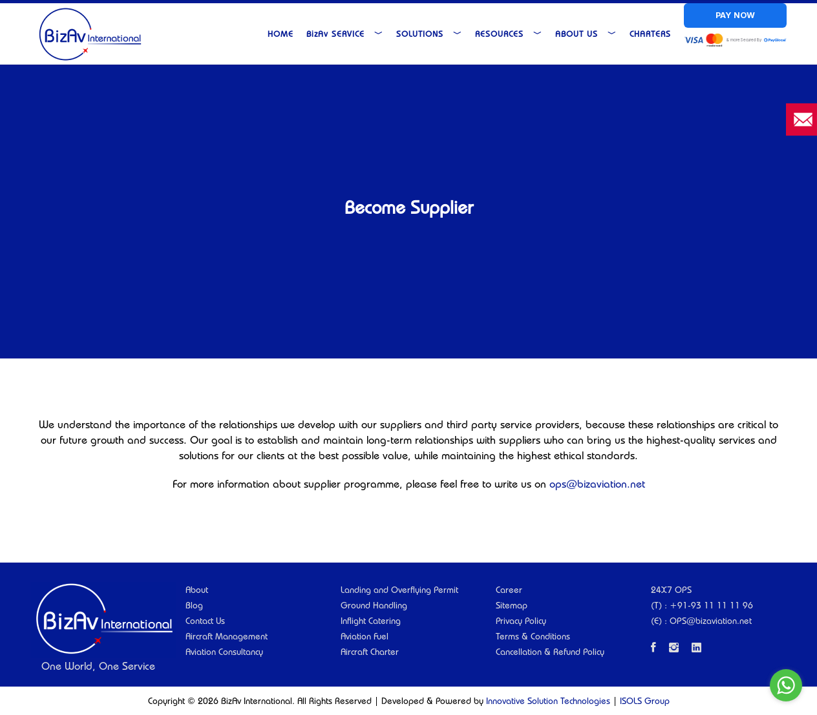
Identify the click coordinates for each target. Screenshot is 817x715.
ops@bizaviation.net (597, 483)
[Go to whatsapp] (786, 685)
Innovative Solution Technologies (548, 701)
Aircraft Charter (370, 652)
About (197, 590)
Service (344, 33)
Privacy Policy (521, 621)
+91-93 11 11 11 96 (711, 605)
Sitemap (511, 605)
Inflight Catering (371, 621)
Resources (508, 33)
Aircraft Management (227, 636)
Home (280, 33)
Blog (194, 605)
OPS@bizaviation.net (711, 621)
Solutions (429, 33)
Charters (650, 33)
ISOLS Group (645, 701)
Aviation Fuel (364, 636)
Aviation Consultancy (224, 652)
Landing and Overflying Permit (399, 590)
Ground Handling (374, 605)
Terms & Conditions (533, 636)
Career (509, 590)
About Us (586, 33)
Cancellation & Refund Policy (550, 652)
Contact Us (205, 621)
